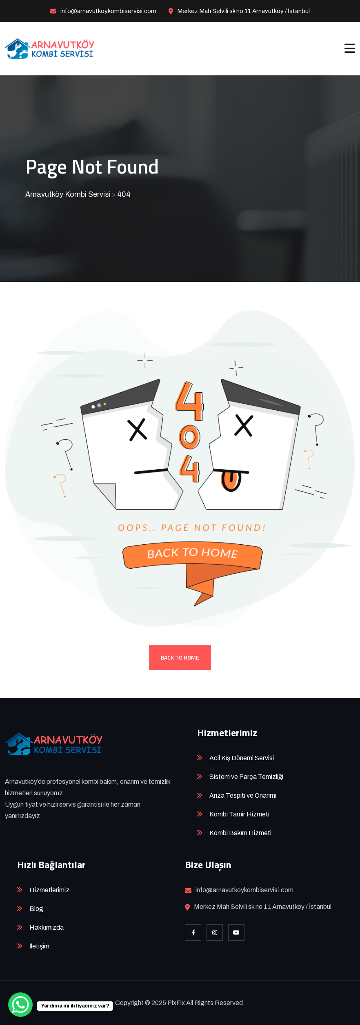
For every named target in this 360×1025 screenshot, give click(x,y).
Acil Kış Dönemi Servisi (241, 757)
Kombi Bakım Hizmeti (240, 832)
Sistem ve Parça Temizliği (246, 776)
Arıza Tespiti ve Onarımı (242, 795)
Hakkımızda (46, 927)
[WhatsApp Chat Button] (20, 1004)
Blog (36, 908)
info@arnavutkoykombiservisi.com (108, 11)
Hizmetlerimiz (49, 889)
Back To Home (180, 657)
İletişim (39, 946)
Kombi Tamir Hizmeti (239, 814)
